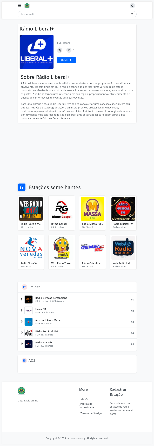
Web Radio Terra (61, 263)
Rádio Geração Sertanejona (51, 298)
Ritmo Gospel (59, 223)
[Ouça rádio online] (27, 5)
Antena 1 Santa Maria (48, 320)
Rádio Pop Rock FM (46, 331)
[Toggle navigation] (20, 5)
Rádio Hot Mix (43, 342)
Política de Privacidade (87, 405)
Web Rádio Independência (123, 263)
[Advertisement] (77, 151)
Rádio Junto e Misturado (31, 223)
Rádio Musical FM (123, 223)
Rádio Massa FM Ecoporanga (92, 223)
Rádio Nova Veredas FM (31, 263)
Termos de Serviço (91, 413)
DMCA (84, 398)
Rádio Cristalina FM (92, 263)
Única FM (40, 309)
